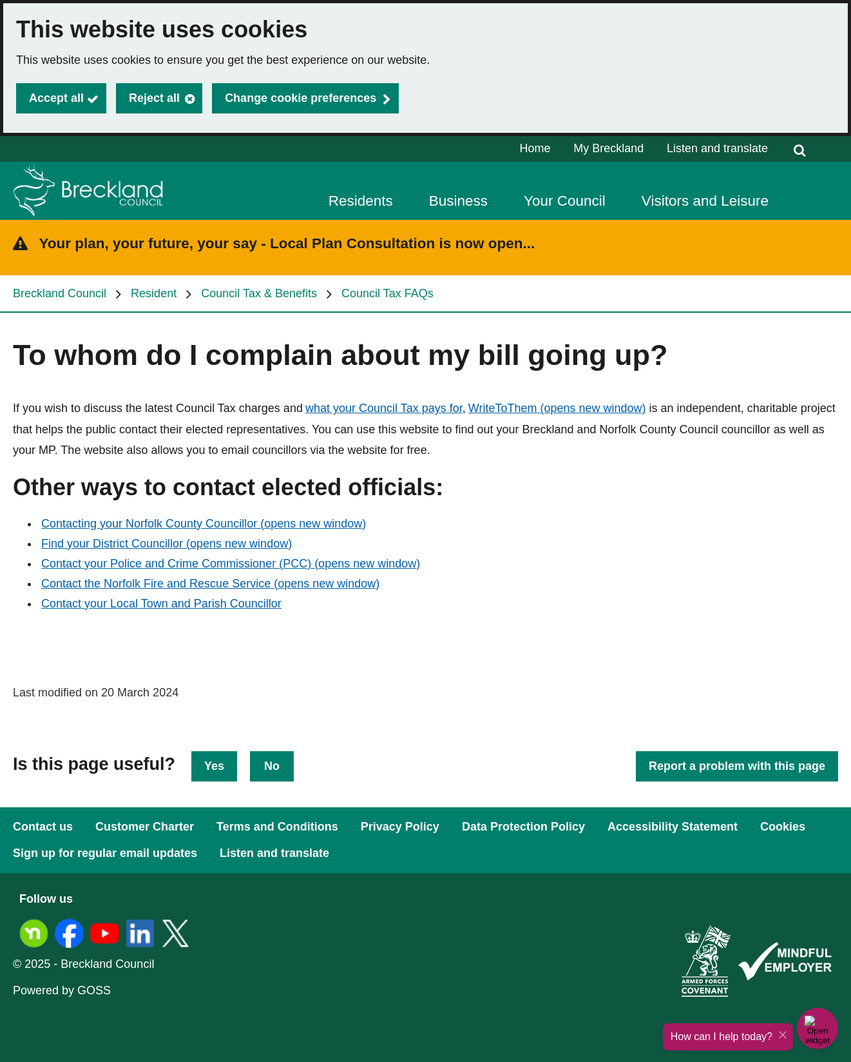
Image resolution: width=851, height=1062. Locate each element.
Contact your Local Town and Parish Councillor (161, 603)
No (272, 766)
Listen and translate (717, 148)
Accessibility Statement (672, 826)
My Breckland (608, 148)
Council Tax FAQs (387, 293)
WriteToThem (557, 408)
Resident (154, 293)
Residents (361, 201)
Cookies (782, 826)
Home (535, 148)
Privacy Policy (400, 826)
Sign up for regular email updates (105, 853)
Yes (214, 766)
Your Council (565, 201)
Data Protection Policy (523, 826)
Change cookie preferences (300, 98)
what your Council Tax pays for (384, 408)
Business (458, 201)
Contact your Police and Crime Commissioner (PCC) (230, 563)
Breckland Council (59, 293)
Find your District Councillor (166, 543)
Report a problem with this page (737, 766)
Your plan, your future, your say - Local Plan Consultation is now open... (287, 243)
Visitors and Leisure (705, 201)
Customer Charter (144, 826)
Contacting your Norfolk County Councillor (203, 523)
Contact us (43, 826)
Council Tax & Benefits (259, 293)
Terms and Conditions (277, 826)
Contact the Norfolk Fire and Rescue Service (210, 583)
